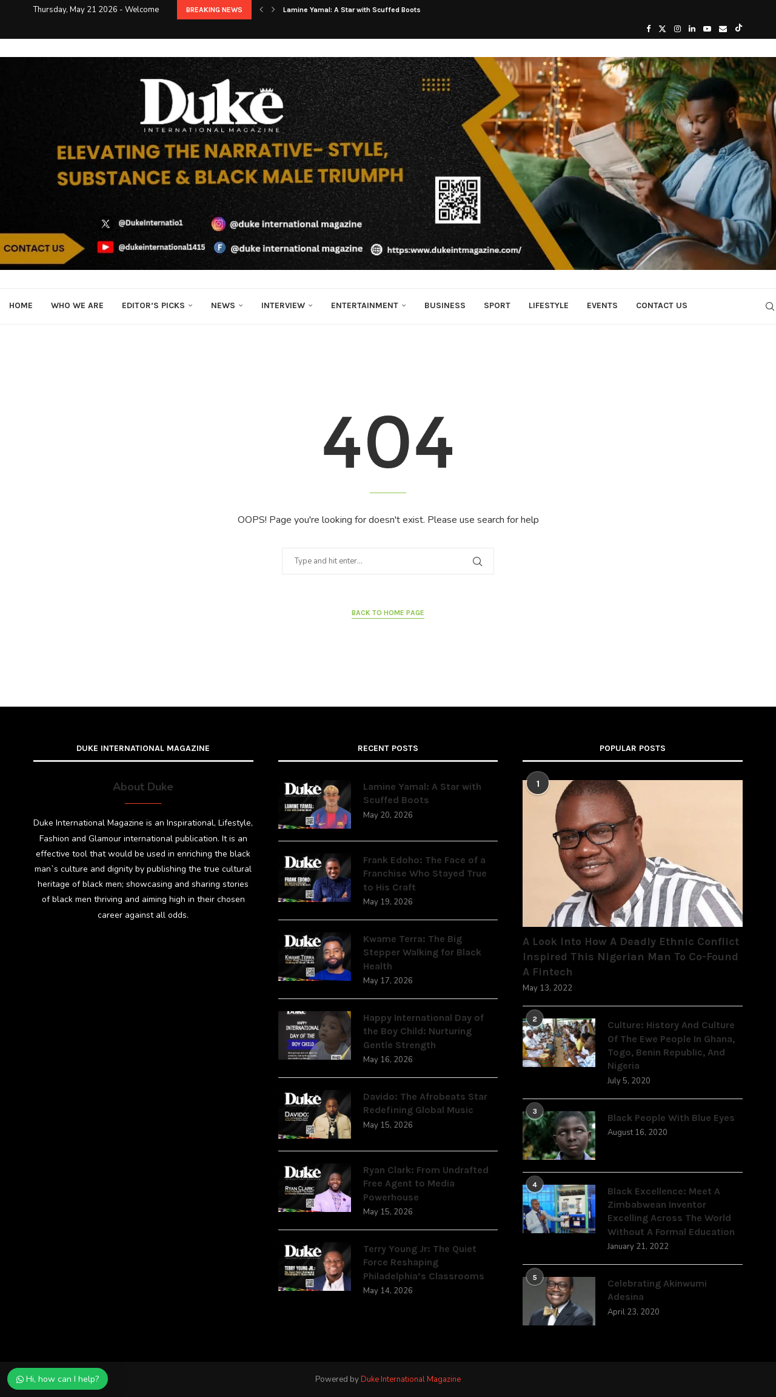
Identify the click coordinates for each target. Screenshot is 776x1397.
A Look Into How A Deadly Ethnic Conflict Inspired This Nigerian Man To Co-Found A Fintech (631, 956)
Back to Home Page (388, 612)
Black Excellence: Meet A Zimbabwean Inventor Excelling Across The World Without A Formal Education (671, 1211)
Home (21, 305)
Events (602, 305)
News (223, 305)
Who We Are (77, 305)
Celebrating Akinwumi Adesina (657, 1289)
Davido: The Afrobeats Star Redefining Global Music (425, 1103)
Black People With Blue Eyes (671, 1117)
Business (445, 305)
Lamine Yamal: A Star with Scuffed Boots (352, 9)
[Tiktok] (739, 29)
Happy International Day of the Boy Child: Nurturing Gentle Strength (423, 1031)
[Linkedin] (692, 29)
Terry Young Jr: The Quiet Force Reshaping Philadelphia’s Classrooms (423, 1262)
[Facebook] (648, 29)
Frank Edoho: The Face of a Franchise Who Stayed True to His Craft (425, 873)
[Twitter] (662, 29)
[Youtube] (707, 29)
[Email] (723, 29)
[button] (261, 9)
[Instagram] (677, 29)
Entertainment (364, 305)
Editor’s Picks (153, 305)
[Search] (770, 306)
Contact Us (661, 305)
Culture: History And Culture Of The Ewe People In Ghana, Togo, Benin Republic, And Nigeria (671, 1045)
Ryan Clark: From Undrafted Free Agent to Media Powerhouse (426, 1183)
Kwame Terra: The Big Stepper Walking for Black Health (422, 952)
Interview (283, 305)
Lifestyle (549, 305)
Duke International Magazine (411, 1379)
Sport (497, 305)
